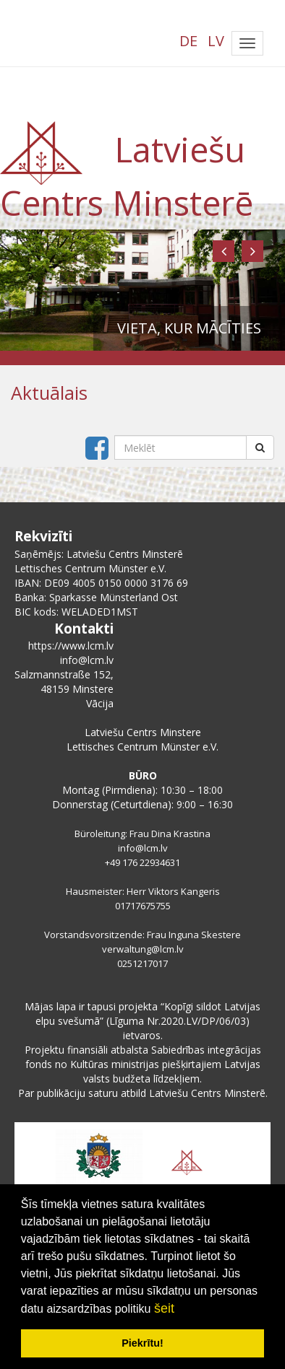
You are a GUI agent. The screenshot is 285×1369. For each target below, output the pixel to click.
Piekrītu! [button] (142, 1343)
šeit (164, 1308)
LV (216, 41)
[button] (223, 251)
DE (188, 41)
